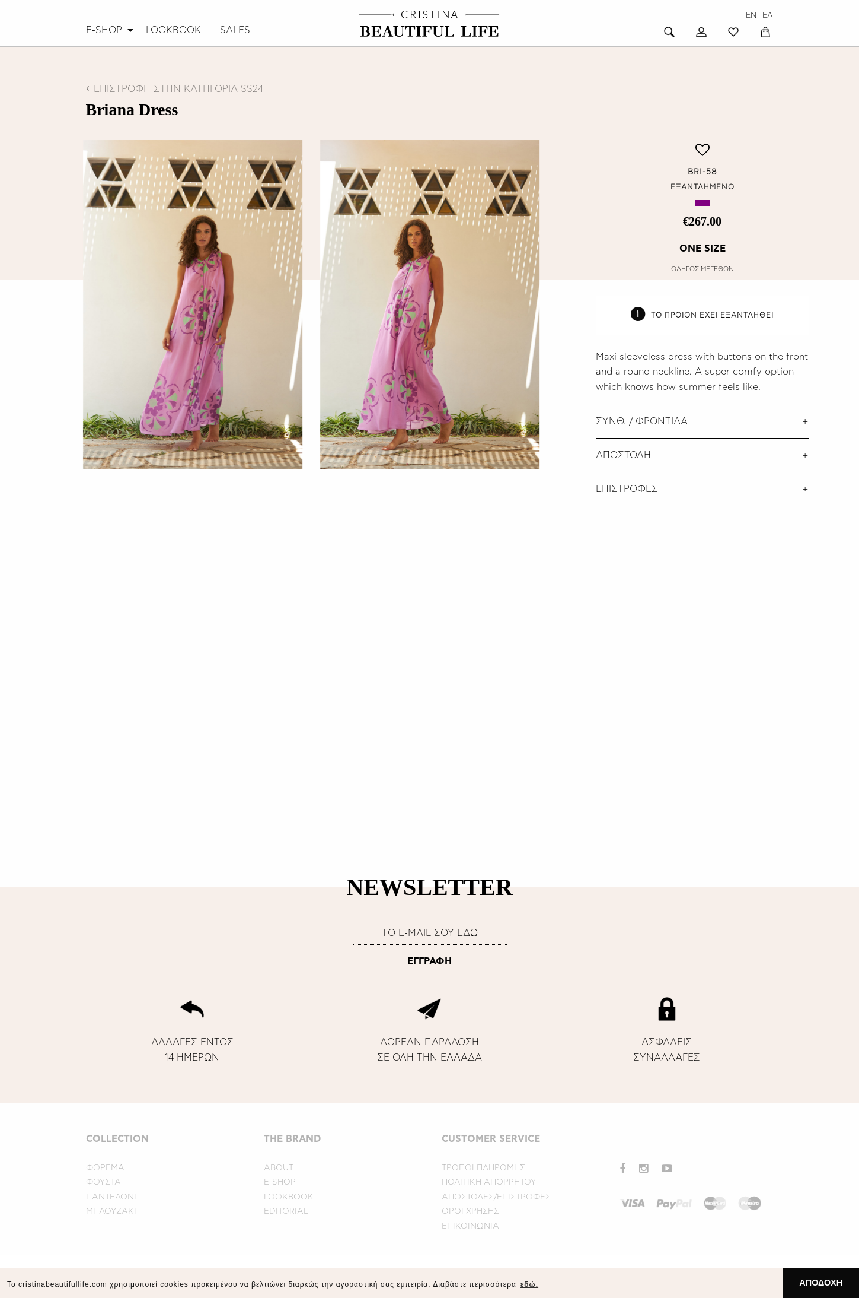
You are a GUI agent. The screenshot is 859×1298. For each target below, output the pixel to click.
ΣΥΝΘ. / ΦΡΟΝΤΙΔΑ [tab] (642, 421)
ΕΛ (767, 16)
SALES (235, 30)
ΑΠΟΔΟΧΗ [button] (820, 1282)
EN (751, 16)
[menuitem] (111, 30)
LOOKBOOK (173, 30)
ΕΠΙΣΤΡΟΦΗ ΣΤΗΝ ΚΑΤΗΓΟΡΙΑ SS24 (178, 89)
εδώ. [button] (529, 1284)
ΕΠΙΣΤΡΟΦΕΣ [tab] (627, 489)
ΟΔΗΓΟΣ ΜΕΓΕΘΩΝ (702, 269)
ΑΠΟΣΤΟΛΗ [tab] (623, 455)
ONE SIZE (702, 248)
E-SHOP (104, 30)
